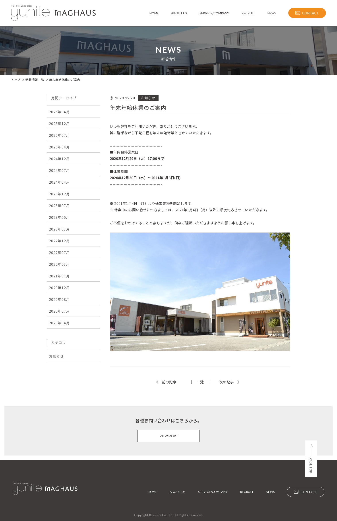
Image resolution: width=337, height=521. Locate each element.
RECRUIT (247, 492)
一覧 (200, 382)
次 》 (230, 382)
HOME (152, 492)
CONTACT (305, 491)
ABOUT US (178, 492)
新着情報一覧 (34, 79)
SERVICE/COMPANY (213, 492)
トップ (15, 79)
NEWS (270, 492)
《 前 (165, 382)
